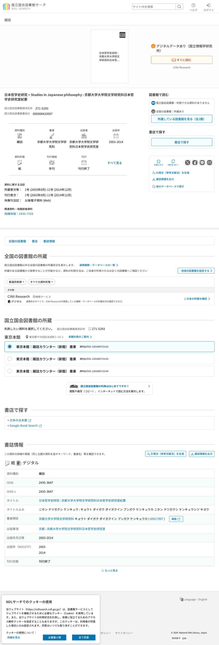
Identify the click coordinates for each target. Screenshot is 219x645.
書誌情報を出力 (163, 179)
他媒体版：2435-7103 (18, 213)
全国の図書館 (17, 241)
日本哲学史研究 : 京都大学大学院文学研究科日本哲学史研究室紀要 (82, 500)
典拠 (176, 519)
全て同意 (84, 637)
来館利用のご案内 (80, 337)
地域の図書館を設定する (197, 270)
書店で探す (181, 142)
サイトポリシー (124, 633)
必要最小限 (54, 637)
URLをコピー (173, 162)
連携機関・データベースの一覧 (99, 265)
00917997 (156, 518)
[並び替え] (16, 282)
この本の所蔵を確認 (197, 299)
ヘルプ (193, 7)
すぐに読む (181, 60)
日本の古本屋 (21, 420)
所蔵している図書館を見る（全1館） (182, 119)
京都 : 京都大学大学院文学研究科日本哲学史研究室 (72, 528)
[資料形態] (41, 282)
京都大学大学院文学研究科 (56, 518)
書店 (35, 241)
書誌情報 (49, 241)
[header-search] (157, 6)
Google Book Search (26, 425)
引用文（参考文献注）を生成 (170, 173)
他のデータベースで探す (168, 186)
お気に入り (158, 162)
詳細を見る (13, 637)
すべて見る (114, 163)
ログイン (209, 7)
